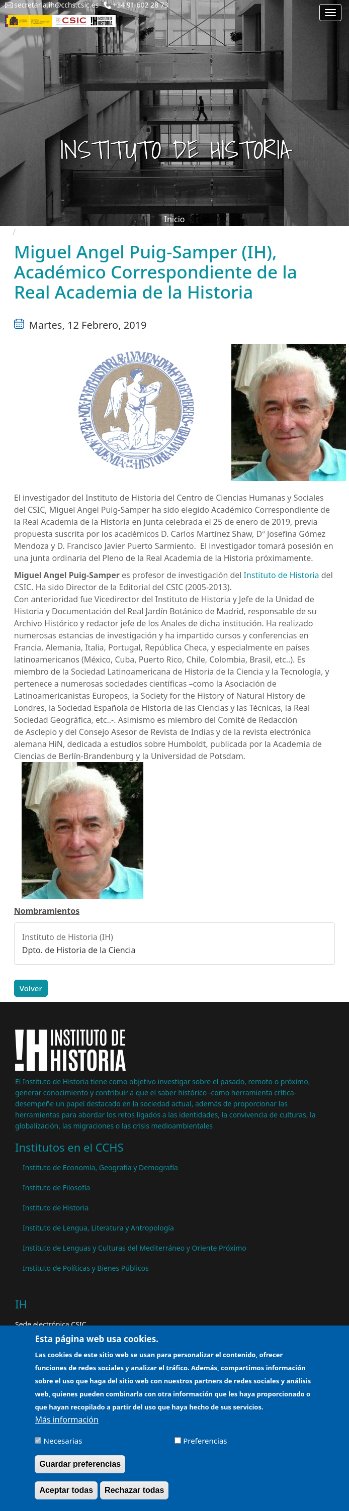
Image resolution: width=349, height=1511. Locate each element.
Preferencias (205, 1445)
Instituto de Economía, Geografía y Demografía (100, 1167)
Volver (31, 988)
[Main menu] (330, 12)
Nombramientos (46, 910)
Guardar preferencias (80, 1468)
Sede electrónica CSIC (50, 1324)
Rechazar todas (134, 1494)
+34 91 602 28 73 (140, 5)
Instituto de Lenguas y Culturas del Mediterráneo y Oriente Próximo (134, 1248)
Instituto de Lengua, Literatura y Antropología (98, 1228)
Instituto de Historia (282, 575)
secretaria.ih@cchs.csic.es (56, 5)
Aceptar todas (66, 1494)
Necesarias (63, 1445)
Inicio (174, 219)
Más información (66, 1424)
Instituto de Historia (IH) (67, 936)
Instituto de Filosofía (56, 1187)
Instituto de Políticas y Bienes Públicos (86, 1268)
